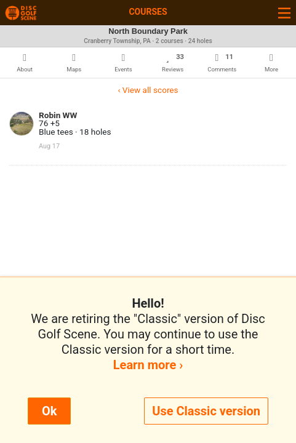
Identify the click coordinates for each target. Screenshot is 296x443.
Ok (49, 411)
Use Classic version (206, 411)
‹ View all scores (148, 90)
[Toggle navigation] (284, 12)
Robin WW (58, 115)
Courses (148, 12)
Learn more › (148, 364)
